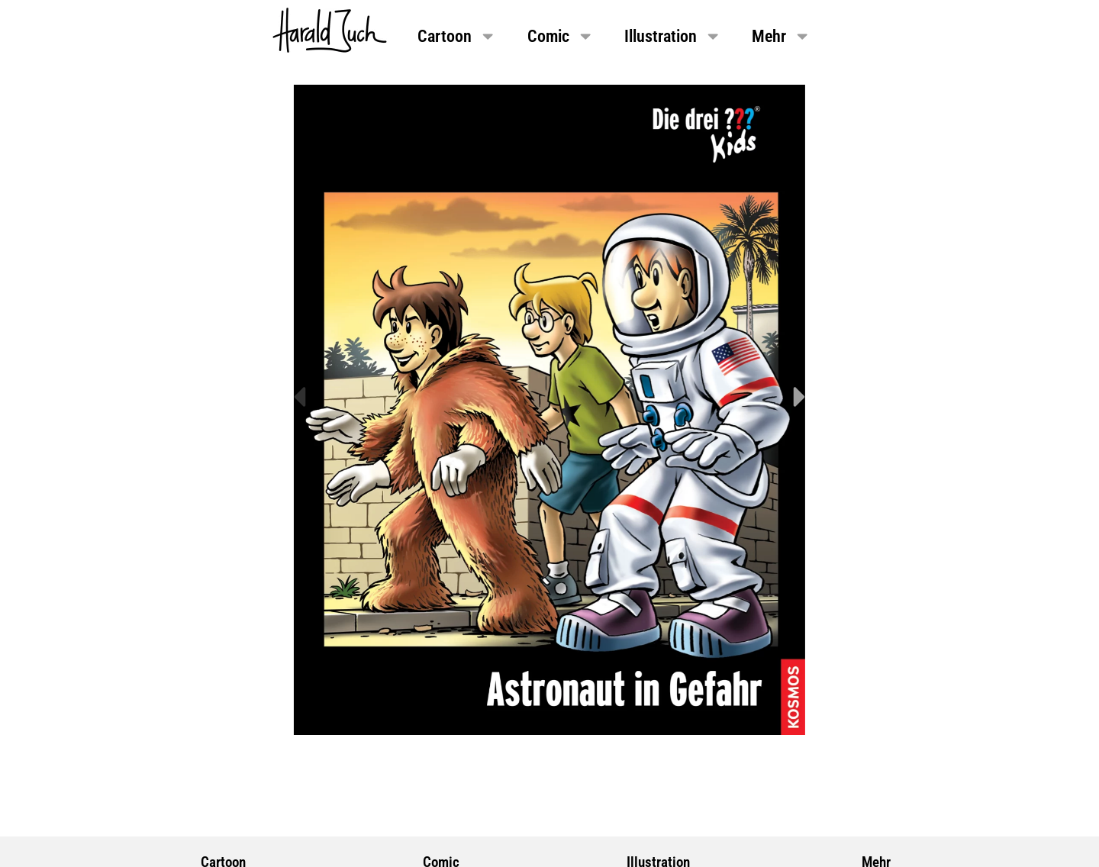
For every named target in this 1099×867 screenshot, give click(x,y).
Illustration (672, 36)
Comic (560, 36)
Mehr (781, 36)
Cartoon (456, 36)
